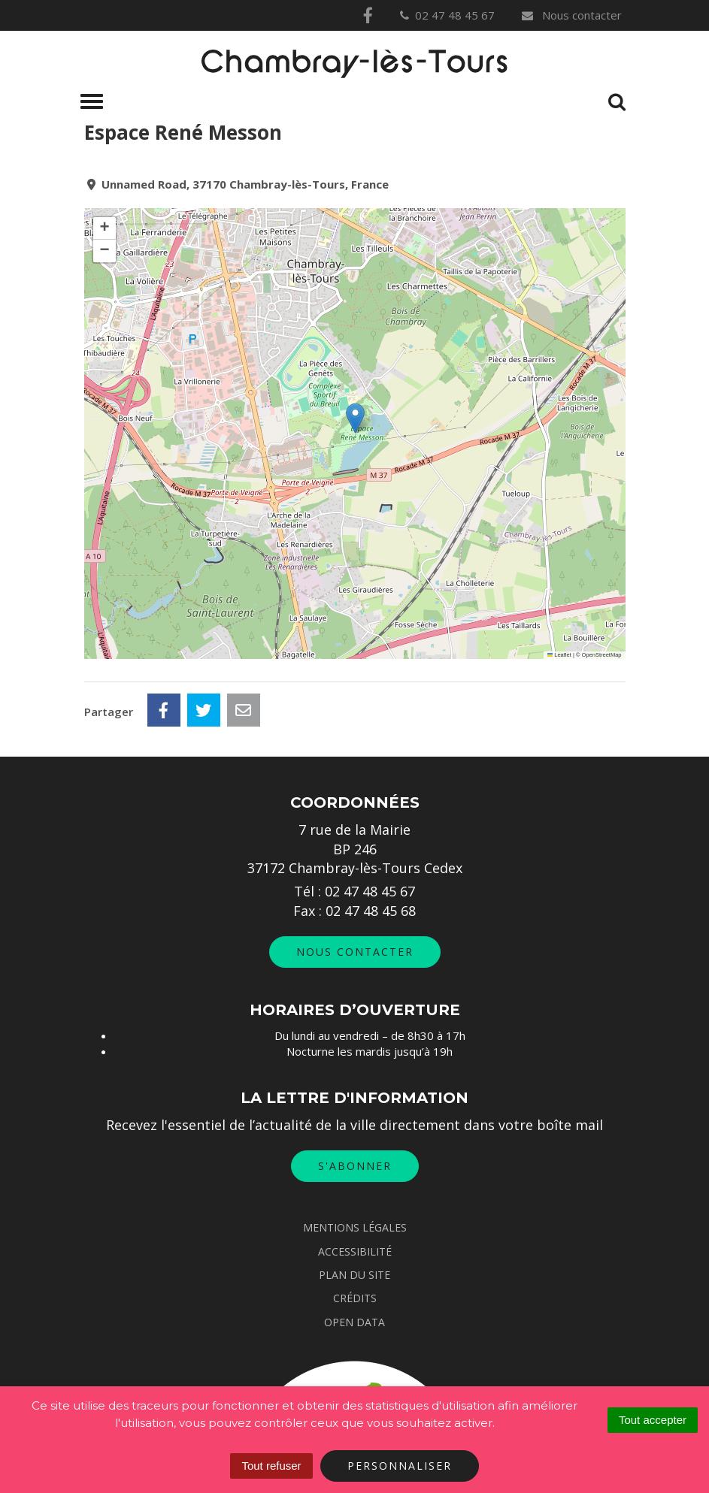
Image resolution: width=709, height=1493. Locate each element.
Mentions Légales (355, 1227)
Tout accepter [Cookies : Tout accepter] (652, 1419)
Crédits (355, 1298)
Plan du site (354, 1275)
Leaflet (559, 654)
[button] (355, 418)
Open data (354, 1322)
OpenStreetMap (602, 654)
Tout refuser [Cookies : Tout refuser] (271, 1465)
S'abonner (355, 1166)
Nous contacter (570, 15)
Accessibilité (355, 1251)
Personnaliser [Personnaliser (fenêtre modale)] (399, 1465)
